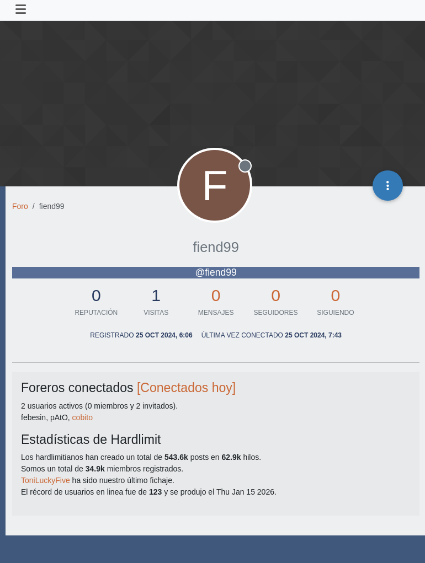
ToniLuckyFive (45, 480)
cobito (82, 417)
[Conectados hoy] (186, 387)
